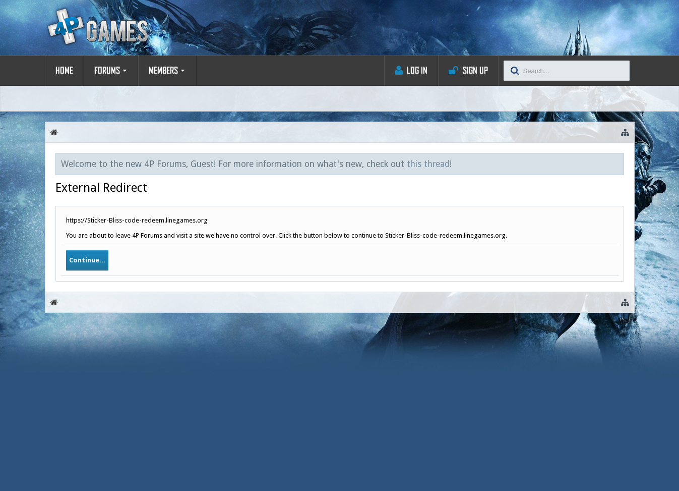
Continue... (87, 260)
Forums (107, 71)
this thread (428, 164)
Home (64, 71)
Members (163, 71)
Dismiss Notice (617, 163)
